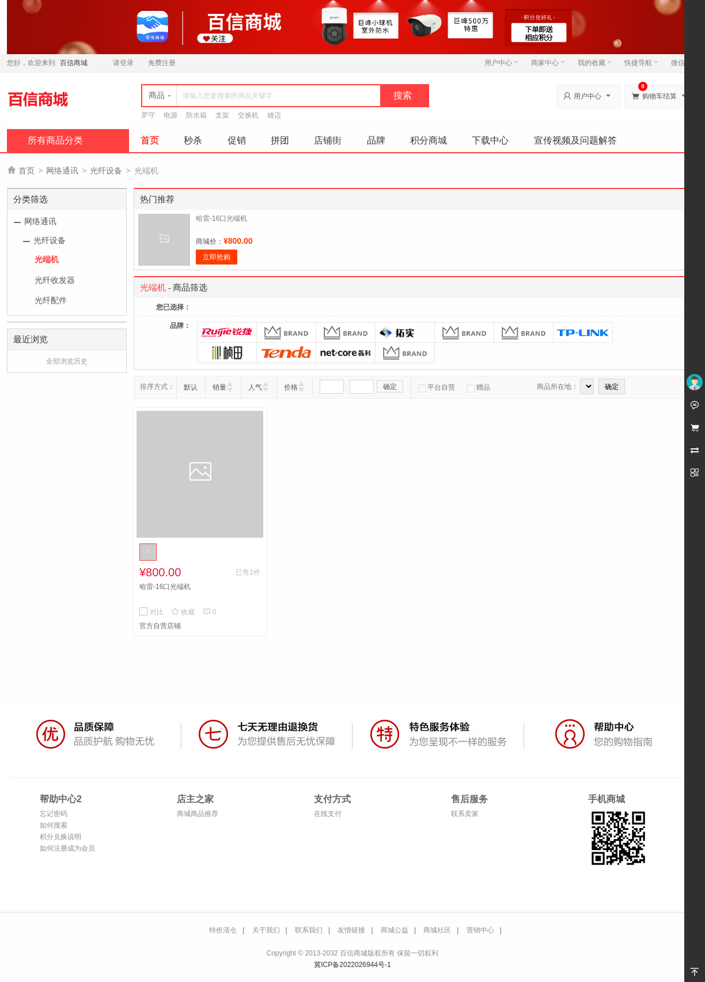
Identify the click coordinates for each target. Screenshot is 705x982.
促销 (237, 140)
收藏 (183, 612)
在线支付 (328, 814)
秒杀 (193, 140)
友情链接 (351, 930)
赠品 (478, 387)
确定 (390, 387)
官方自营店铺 (160, 626)
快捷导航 (641, 63)
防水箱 (196, 115)
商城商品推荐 (197, 814)
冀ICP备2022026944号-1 (352, 965)
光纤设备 (106, 170)
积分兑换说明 (60, 837)
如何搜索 (53, 825)
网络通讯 (62, 170)
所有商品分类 (55, 140)
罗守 (148, 115)
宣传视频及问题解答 (575, 140)
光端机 (47, 259)
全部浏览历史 (67, 361)
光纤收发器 (55, 280)
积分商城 (428, 140)
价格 (291, 387)
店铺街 (328, 140)
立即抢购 (216, 257)
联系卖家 (465, 814)
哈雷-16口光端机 (221, 218)
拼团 (280, 140)
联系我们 (309, 930)
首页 (150, 140)
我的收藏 (595, 63)
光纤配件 (51, 300)
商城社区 (437, 930)
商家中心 (548, 63)
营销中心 (480, 930)
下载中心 (490, 140)
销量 (219, 387)
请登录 (123, 63)
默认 (191, 387)
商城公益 (394, 930)
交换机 (248, 115)
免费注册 (162, 63)
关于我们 (266, 930)
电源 (170, 115)
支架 (222, 115)
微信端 (681, 63)
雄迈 (274, 115)
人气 (255, 387)
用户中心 (501, 63)
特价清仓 (223, 930)
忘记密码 (53, 814)
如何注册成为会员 (67, 848)
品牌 (376, 140)
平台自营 (436, 387)
